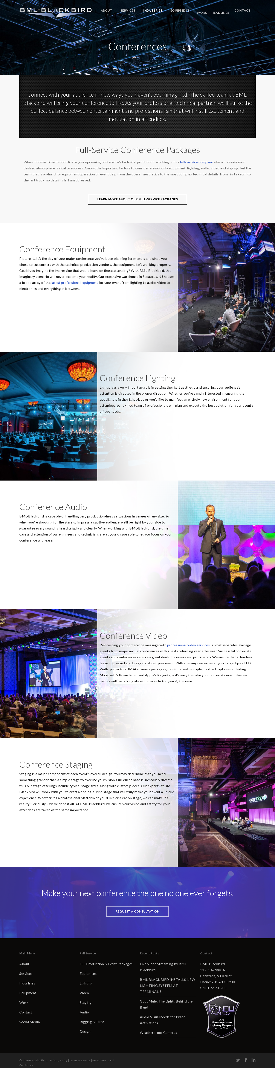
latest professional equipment (74, 282)
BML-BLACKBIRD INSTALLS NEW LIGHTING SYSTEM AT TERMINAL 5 (167, 985)
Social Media (29, 1022)
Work (23, 1002)
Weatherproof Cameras (158, 1032)
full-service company (196, 162)
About (24, 964)
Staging (86, 1002)
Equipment (27, 993)
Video (84, 993)
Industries (27, 983)
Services (25, 973)
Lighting (86, 983)
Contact (25, 1012)
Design (85, 1031)
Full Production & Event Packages (106, 964)
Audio (84, 1012)
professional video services (188, 645)
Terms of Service (79, 1056)
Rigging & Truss (92, 1022)
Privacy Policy (58, 1056)
